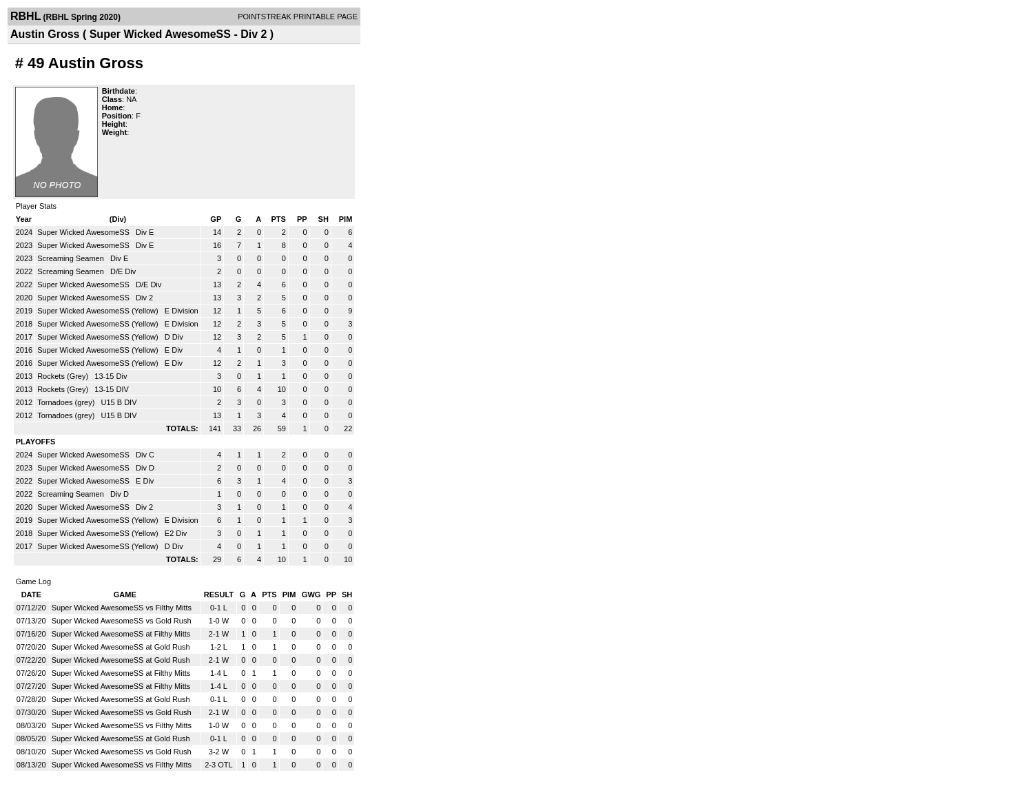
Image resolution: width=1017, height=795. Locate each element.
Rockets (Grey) (63, 376)
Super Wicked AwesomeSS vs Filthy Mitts (122, 607)
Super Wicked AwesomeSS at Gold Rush (121, 647)
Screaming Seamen (71, 258)
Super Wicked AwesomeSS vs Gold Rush (122, 621)
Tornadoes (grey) (66, 402)
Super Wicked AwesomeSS (84, 232)
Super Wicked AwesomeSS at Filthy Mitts (121, 634)
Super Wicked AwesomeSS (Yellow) (99, 311)
